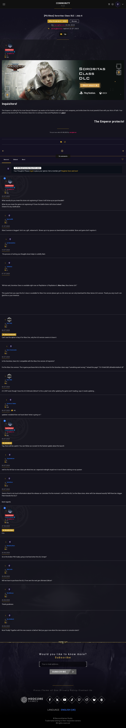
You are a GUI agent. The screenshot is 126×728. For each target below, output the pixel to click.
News (75, 21)
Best (23, 159)
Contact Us (85, 690)
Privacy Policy (68, 690)
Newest (6, 159)
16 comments (63, 156)
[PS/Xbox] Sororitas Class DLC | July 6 (27, 168)
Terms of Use (50, 690)
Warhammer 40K (58, 21)
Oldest (15, 159)
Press (37, 690)
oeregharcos (59, 25)
